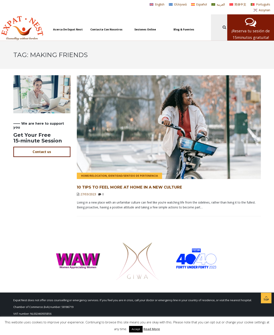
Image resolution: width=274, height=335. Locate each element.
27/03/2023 (88, 194)
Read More (151, 329)
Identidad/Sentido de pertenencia (133, 176)
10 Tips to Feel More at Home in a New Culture (129, 187)
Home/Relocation (94, 176)
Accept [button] (136, 329)
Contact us (42, 151)
